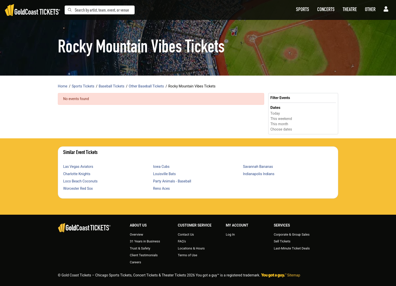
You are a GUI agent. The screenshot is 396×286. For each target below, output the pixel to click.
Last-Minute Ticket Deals (292, 248)
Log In (230, 234)
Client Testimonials (144, 255)
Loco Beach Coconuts (80, 181)
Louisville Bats (164, 174)
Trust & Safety (140, 248)
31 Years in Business (145, 241)
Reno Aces (161, 188)
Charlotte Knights (76, 174)
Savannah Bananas (258, 167)
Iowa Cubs (161, 167)
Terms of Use (187, 255)
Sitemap (293, 275)
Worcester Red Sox (78, 188)
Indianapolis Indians (259, 174)
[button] (302, 10)
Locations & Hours (191, 248)
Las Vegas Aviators (78, 167)
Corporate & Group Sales (292, 234)
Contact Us (186, 234)
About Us (138, 225)
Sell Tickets (282, 241)
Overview (136, 234)
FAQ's (182, 241)
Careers (135, 262)
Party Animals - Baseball (172, 181)
